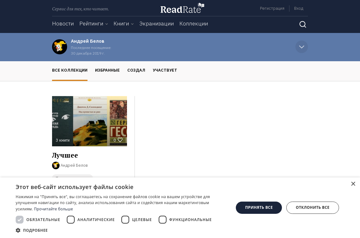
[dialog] (180, 207)
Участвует (165, 70)
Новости (63, 23)
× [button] (353, 184)
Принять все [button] (259, 207)
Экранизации (156, 23)
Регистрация (272, 8)
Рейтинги (91, 23)
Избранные (107, 70)
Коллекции (193, 23)
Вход (298, 8)
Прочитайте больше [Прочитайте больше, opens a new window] (53, 209)
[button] (121, 230)
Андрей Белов (87, 41)
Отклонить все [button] (312, 207)
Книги (121, 23)
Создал (136, 70)
